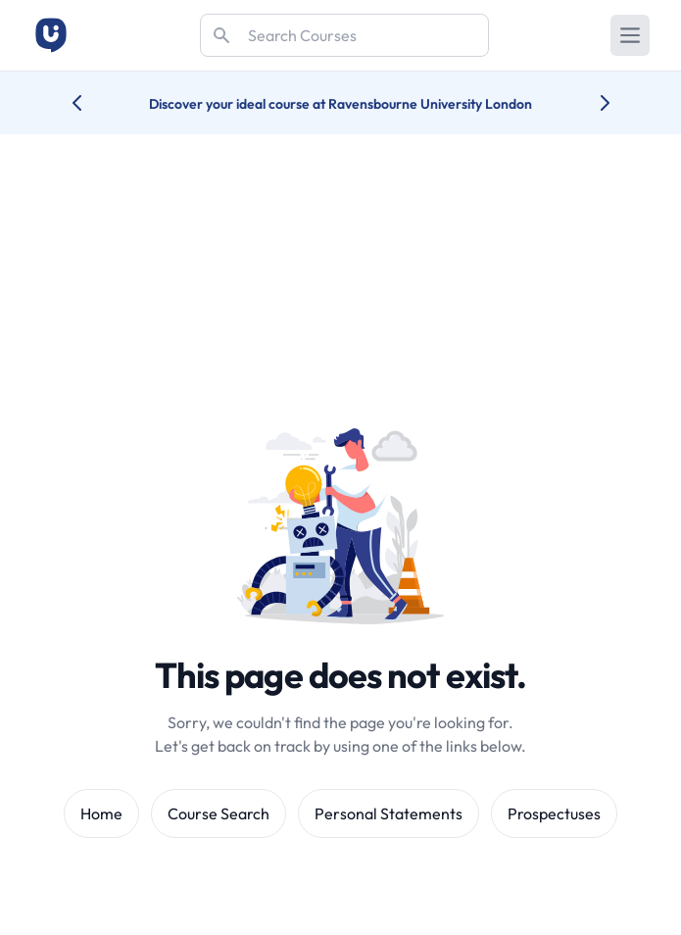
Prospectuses (554, 813)
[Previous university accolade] (93, 103)
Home (101, 813)
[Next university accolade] (589, 103)
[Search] (344, 35)
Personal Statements (388, 813)
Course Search (218, 813)
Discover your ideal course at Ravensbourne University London (340, 104)
